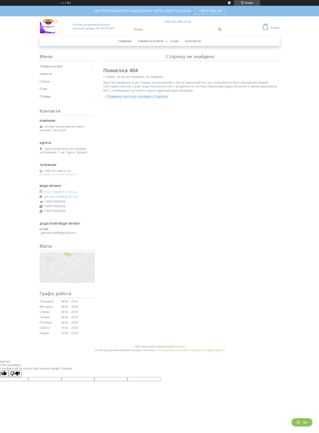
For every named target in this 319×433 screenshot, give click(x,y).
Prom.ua (180, 346)
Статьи (45, 81)
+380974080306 (210, 11)
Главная (124, 41)
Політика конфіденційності (208, 350)
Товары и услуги (150, 41)
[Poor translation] (15, 373)
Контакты (193, 41)
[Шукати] (219, 29)
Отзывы (45, 96)
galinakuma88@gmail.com (60, 197)
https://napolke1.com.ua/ (60, 192)
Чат (302, 422)
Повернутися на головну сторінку (137, 96)
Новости (46, 74)
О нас (174, 41)
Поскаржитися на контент (174, 350)
